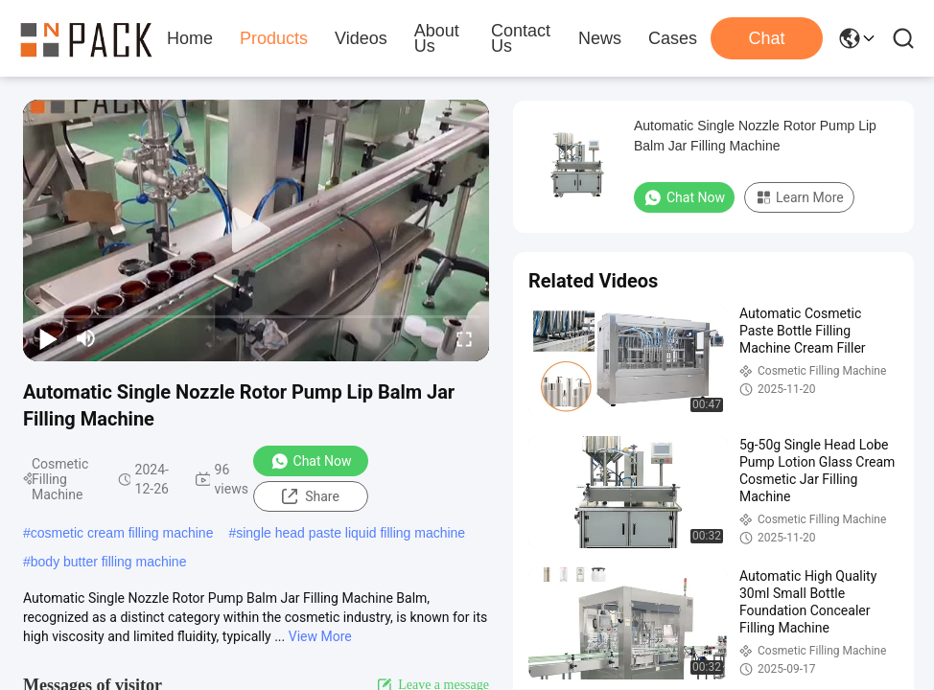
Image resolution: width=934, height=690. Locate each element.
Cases (672, 38)
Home (190, 38)
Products (274, 38)
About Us (436, 38)
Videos (361, 38)
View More (320, 636)
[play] (256, 231)
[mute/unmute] (86, 338)
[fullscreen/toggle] (464, 338)
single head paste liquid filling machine (350, 532)
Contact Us (520, 38)
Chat (766, 38)
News (599, 38)
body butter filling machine (109, 561)
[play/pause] (48, 338)
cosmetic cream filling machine (122, 532)
